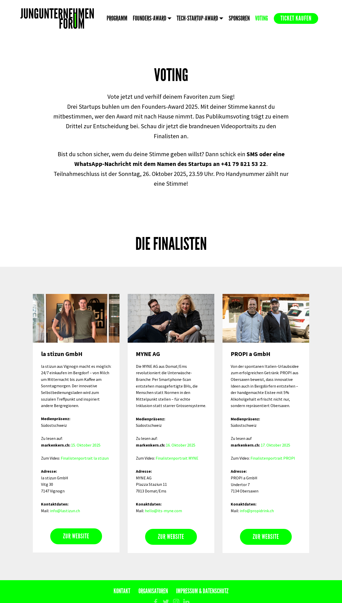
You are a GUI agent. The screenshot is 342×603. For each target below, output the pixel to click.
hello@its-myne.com (163, 510)
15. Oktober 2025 (85, 445)
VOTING (261, 18)
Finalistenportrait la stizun (85, 458)
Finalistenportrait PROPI (272, 458)
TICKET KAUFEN (295, 18)
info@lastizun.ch (65, 510)
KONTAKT (122, 591)
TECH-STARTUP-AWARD (197, 18)
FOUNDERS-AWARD (149, 18)
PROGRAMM (117, 18)
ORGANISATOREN (153, 591)
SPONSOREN (239, 18)
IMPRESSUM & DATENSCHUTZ (202, 591)
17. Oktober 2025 (275, 445)
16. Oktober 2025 (180, 445)
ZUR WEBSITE (76, 536)
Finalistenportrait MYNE (177, 458)
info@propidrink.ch (257, 510)
